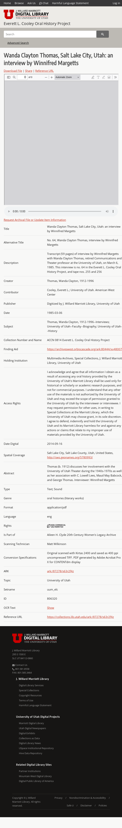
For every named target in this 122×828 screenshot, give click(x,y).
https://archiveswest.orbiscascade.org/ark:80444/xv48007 (84, 349)
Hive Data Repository (30, 753)
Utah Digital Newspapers (32, 728)
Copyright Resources (30, 695)
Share (28, 71)
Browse (19, 3)
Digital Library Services (31, 685)
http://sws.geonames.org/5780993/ (70, 457)
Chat (43, 3)
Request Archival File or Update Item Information (35, 220)
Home (7, 3)
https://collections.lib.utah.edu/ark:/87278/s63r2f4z (80, 617)
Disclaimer (86, 805)
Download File (13, 71)
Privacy (58, 797)
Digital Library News (30, 743)
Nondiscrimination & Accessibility (87, 797)
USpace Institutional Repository (36, 748)
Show (50, 608)
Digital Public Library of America (36, 781)
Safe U (70, 805)
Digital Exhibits (27, 733)
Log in (116, 3)
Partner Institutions (30, 771)
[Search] (50, 34)
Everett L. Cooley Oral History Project (37, 23)
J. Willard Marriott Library (26, 650)
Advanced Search (18, 43)
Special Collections (29, 690)
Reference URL (44, 71)
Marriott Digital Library (31, 723)
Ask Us (31, 3)
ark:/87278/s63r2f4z (60, 571)
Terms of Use (26, 700)
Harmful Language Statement (70, 3)
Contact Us (19, 665)
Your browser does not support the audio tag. (61, 211)
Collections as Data (29, 738)
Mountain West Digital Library (35, 776)
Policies (103, 805)
